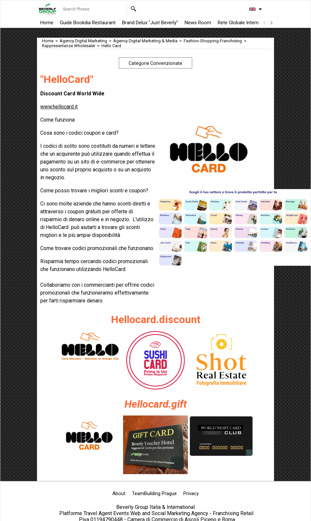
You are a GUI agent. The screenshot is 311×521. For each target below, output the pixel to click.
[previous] (264, 23)
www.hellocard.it (59, 107)
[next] (271, 23)
